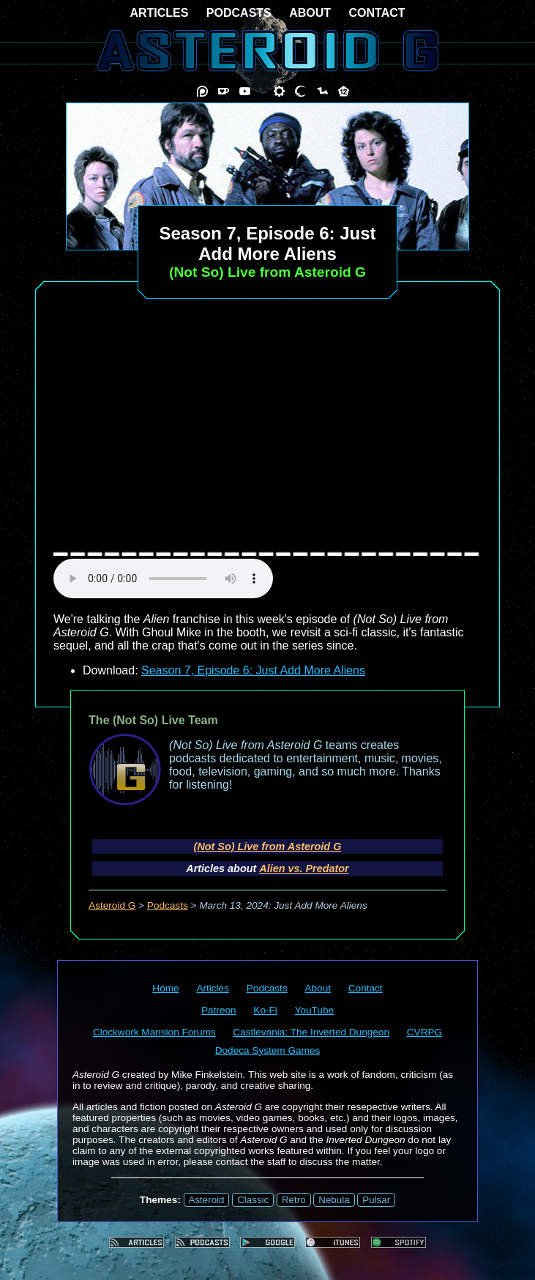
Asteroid (207, 1199)
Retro (294, 1199)
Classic (253, 1199)
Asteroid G (112, 905)
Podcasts (167, 905)
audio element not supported (163, 578)
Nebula (333, 1199)
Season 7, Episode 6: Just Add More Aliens (253, 670)
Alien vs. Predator (303, 868)
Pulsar (376, 1199)
